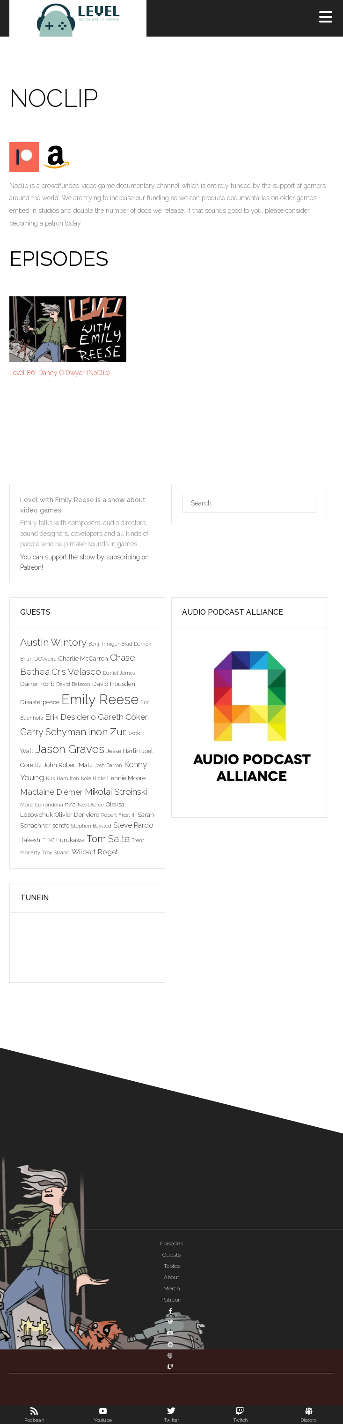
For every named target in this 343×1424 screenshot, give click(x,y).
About (171, 1277)
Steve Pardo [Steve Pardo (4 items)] (133, 825)
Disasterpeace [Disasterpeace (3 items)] (39, 702)
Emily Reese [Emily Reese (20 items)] (100, 699)
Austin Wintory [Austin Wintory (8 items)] (53, 642)
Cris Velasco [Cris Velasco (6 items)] (76, 671)
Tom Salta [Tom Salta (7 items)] (108, 838)
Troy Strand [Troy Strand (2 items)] (56, 852)
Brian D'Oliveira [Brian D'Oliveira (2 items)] (38, 659)
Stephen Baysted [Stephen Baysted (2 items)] (91, 826)
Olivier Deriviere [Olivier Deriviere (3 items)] (77, 814)
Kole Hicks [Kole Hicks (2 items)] (93, 778)
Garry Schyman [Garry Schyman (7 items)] (53, 732)
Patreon (171, 1299)
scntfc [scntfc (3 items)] (60, 825)
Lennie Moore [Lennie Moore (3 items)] (126, 778)
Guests (171, 1254)
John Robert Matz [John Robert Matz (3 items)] (68, 765)
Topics (172, 1266)
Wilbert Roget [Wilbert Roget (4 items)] (95, 851)
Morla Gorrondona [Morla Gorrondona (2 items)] (41, 804)
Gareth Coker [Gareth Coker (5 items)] (123, 717)
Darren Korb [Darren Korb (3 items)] (37, 683)
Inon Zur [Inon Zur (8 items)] (107, 732)
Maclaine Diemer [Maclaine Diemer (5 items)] (51, 792)
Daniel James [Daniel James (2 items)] (119, 673)
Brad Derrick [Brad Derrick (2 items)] (136, 644)
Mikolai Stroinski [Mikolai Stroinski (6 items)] (116, 791)
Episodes (171, 1243)
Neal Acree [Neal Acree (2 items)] (91, 804)
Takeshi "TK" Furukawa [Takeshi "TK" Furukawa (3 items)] (52, 840)
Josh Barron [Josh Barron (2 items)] (108, 765)
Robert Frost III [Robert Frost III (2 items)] (118, 815)
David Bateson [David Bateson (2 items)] (73, 684)
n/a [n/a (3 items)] (70, 804)
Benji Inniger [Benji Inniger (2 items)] (103, 644)
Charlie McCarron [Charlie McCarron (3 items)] (83, 658)
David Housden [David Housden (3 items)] (113, 683)
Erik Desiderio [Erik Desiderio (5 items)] (70, 717)
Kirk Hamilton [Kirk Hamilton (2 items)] (62, 778)
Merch (171, 1288)
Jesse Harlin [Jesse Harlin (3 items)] (123, 750)
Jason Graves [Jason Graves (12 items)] (69, 749)
